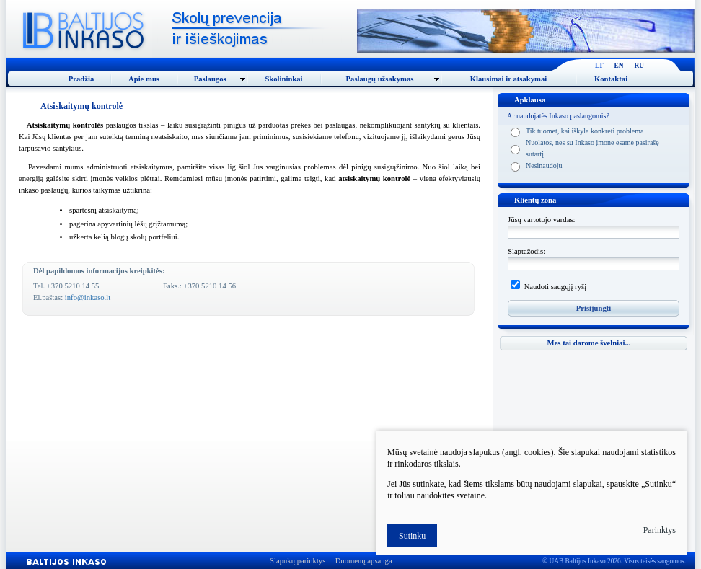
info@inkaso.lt (87, 297)
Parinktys (659, 530)
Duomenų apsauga (363, 561)
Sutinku (412, 536)
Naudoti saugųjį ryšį (554, 287)
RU (639, 65)
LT (599, 65)
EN (619, 65)
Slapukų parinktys (297, 561)
